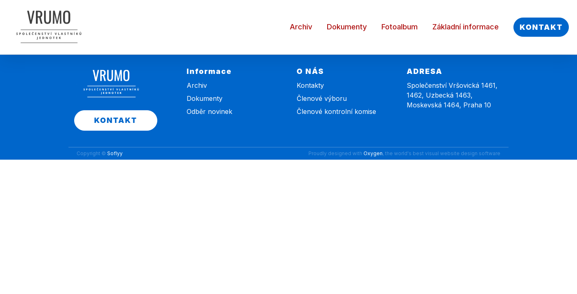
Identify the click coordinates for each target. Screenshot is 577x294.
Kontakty (310, 85)
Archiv (301, 26)
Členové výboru (322, 98)
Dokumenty (347, 26)
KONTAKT (541, 27)
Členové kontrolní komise (336, 111)
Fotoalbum (399, 26)
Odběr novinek (209, 111)
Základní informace (465, 26)
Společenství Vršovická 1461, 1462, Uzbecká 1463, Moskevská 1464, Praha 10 (452, 95)
